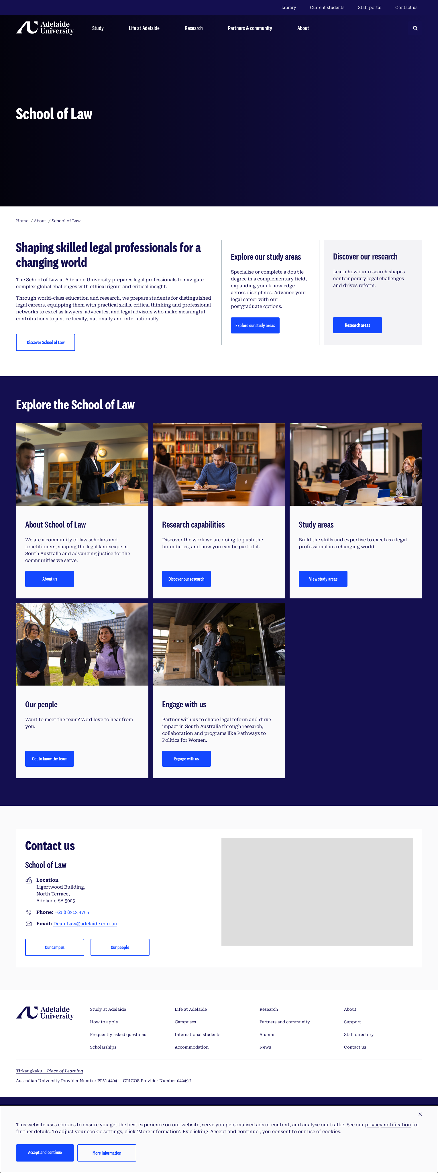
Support (352, 1022)
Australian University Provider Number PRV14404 (66, 1080)
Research (269, 1009)
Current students (327, 7)
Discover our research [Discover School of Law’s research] (186, 578)
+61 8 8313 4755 (72, 912)
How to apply (104, 1022)
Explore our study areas (255, 325)
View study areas (323, 578)
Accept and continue (45, 1152)
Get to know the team (49, 758)
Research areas (357, 325)
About (350, 1009)
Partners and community (285, 1022)
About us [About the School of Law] (49, 578)
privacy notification (388, 1124)
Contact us (406, 7)
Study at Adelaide (108, 1009)
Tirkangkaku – (49, 1071)
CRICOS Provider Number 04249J (157, 1080)
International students (197, 1034)
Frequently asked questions (118, 1034)
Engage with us (186, 758)
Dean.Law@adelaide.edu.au (85, 923)
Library (288, 7)
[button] (420, 1114)
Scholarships (103, 1047)
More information (107, 1152)
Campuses (185, 1022)
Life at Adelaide (191, 1009)
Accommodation (192, 1047)
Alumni (267, 1034)
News (265, 1047)
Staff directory (359, 1034)
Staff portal (370, 7)
